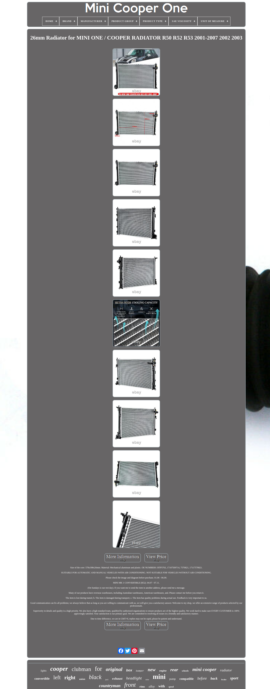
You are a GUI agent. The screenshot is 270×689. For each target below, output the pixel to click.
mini (159, 676)
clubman (81, 669)
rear (174, 669)
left (57, 677)
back (214, 678)
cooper (59, 668)
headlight (134, 678)
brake (223, 679)
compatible (186, 678)
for (98, 668)
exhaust (117, 678)
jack (106, 680)
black (95, 677)
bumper (140, 671)
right (69, 677)
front (130, 684)
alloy (152, 686)
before (202, 678)
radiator (226, 670)
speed (171, 686)
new (152, 669)
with (161, 686)
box (129, 670)
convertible (42, 678)
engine (163, 670)
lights (43, 670)
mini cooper (204, 669)
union (82, 679)
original (114, 669)
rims (142, 686)
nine (147, 679)
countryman (110, 685)
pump (172, 678)
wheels (185, 670)
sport (234, 678)
